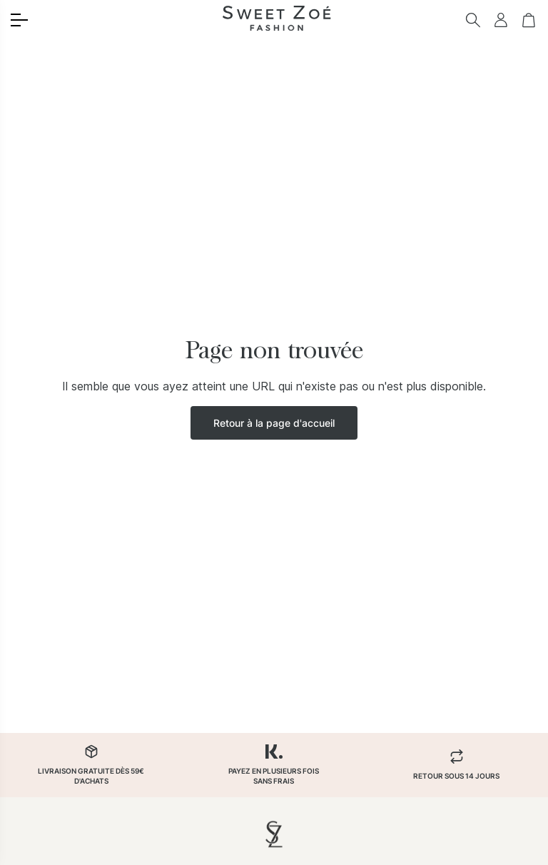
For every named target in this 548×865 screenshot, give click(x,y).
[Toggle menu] (19, 20)
